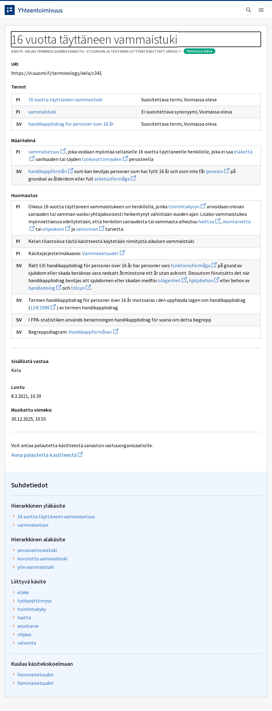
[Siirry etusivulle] (38, 12)
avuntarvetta (150, 323)
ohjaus (206, 231)
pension (85, 257)
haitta (205, 214)
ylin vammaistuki (217, 163)
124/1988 (127, 431)
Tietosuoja (81, 693)
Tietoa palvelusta (99, 31)
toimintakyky (213, 205)
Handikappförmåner (98, 470)
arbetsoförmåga (54, 265)
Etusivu (19, 31)
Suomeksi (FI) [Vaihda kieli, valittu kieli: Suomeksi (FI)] (192, 12)
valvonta (208, 239)
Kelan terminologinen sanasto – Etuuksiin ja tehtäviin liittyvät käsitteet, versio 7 (122, 47)
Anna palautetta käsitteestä (64, 593)
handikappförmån (55, 250)
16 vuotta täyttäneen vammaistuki (55, 158)
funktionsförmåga (65, 382)
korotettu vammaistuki (224, 155)
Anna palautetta (31, 693)
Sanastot (19, 47)
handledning (49, 412)
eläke (204, 189)
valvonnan (87, 330)
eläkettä (120, 230)
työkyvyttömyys (216, 197)
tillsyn (86, 412)
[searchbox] (115, 12)
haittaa (120, 323)
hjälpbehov (111, 404)
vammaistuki (47, 175)
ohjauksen (54, 330)
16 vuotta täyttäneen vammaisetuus (221, 110)
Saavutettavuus (130, 693)
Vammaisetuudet (108, 362)
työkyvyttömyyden (72, 238)
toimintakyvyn (51, 300)
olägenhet (80, 404)
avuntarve (209, 222)
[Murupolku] (136, 50)
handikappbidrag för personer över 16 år (65, 190)
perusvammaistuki (218, 146)
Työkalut (54, 31)
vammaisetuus (51, 223)
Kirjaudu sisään (246, 12)
